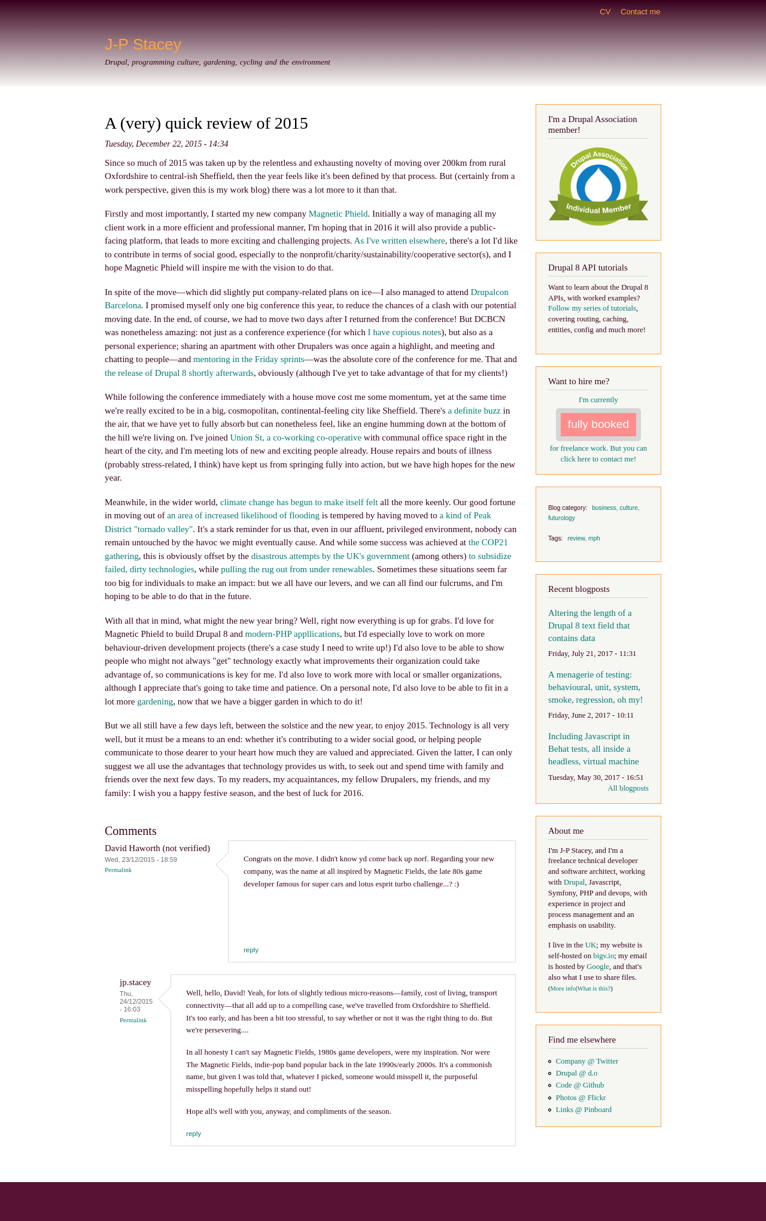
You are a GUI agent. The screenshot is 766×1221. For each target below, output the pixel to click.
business (604, 508)
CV (605, 11)
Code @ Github (580, 1085)
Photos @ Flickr (581, 1098)
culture (628, 508)
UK (590, 945)
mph (594, 538)
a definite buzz (474, 410)
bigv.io (603, 956)
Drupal (574, 882)
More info (563, 988)
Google (597, 966)
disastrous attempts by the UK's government (330, 556)
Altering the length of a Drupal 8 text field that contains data (590, 625)
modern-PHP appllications (292, 634)
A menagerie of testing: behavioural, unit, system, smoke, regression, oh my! (595, 687)
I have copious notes (404, 332)
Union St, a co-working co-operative (296, 437)
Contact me (640, 11)
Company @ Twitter (587, 1061)
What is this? (594, 988)
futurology (561, 518)
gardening (155, 701)
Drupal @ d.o (577, 1073)
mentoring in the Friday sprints (249, 359)
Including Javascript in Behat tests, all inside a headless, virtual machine (593, 748)
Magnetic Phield (338, 213)
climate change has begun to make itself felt (299, 502)
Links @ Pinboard (584, 1109)
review (576, 538)
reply (251, 949)
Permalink (118, 869)
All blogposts (628, 788)
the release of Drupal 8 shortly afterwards (179, 373)
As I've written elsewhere (399, 240)
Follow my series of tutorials (592, 308)
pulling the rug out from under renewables (296, 569)
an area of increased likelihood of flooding (243, 515)
